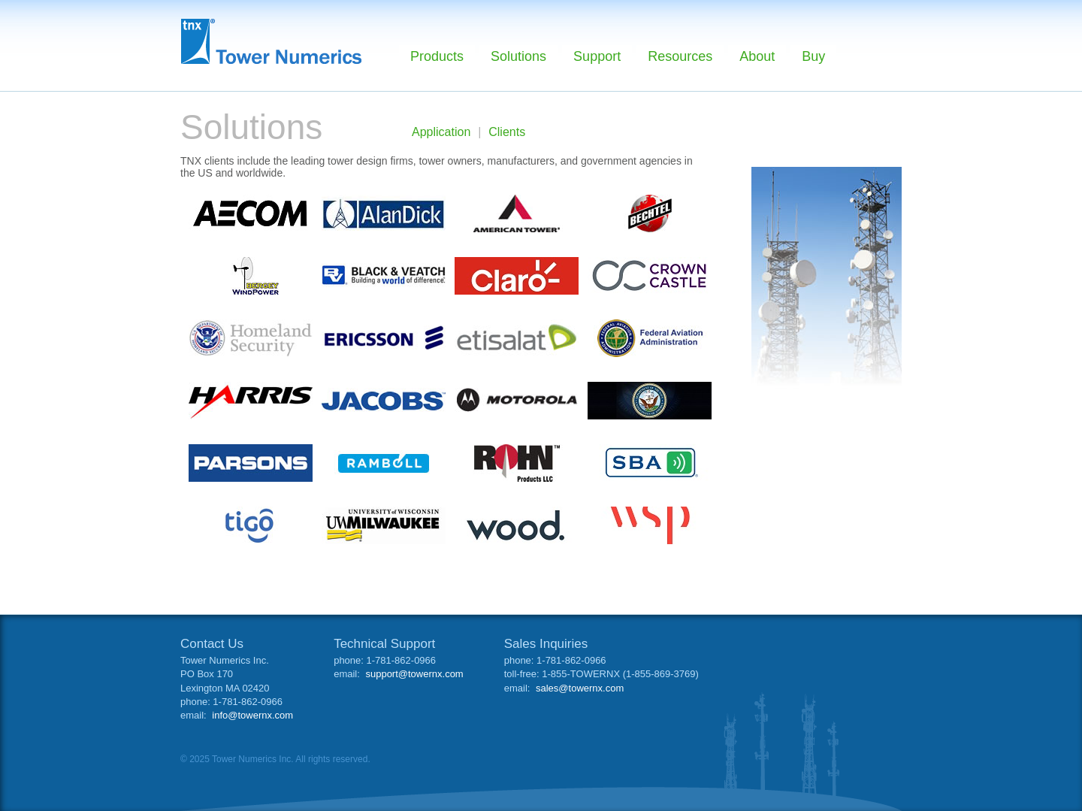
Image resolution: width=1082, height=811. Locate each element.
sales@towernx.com (580, 688)
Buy (813, 56)
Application (441, 132)
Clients (506, 132)
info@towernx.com (252, 715)
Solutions (518, 56)
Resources (680, 56)
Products (437, 56)
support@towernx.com (414, 673)
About (757, 56)
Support (597, 56)
